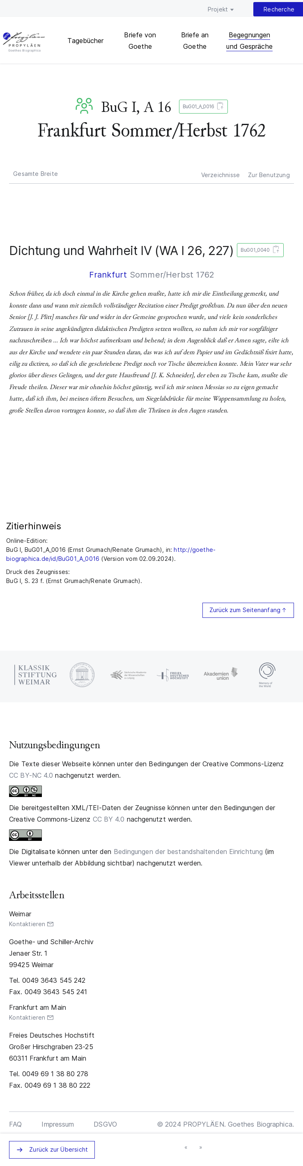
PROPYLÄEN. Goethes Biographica (23, 43)
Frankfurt (108, 275)
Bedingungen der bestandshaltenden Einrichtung (188, 851)
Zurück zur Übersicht (58, 1149)
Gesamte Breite (35, 173)
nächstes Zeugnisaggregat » (201, 1147)
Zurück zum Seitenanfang (244, 609)
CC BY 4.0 (109, 819)
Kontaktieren (27, 923)
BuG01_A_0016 (202, 107)
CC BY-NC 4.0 (31, 775)
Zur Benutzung (269, 174)
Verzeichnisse (220, 174)
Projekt (218, 9)
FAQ (15, 1124)
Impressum (57, 1124)
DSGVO (105, 1124)
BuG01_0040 (258, 250)
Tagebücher (85, 40)
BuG (85, 106)
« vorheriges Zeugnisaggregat (187, 1147)
